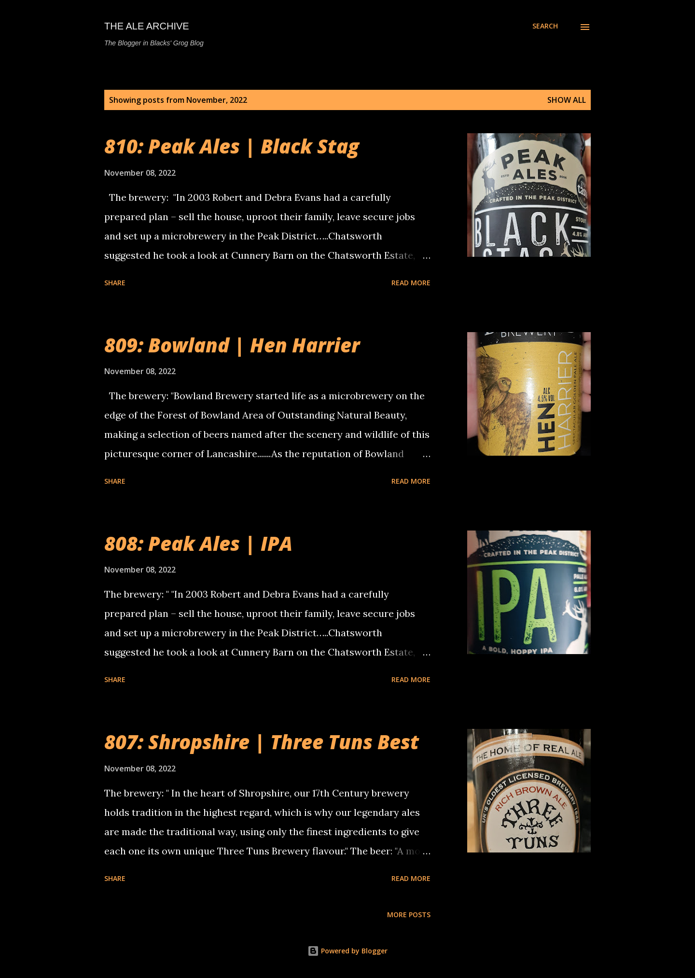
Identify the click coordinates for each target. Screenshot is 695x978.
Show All (566, 100)
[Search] (545, 26)
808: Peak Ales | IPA (198, 543)
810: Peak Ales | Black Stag (231, 146)
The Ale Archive (146, 26)
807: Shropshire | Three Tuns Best (261, 741)
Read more (411, 282)
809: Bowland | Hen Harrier (232, 345)
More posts (409, 914)
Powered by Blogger (347, 950)
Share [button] (114, 282)
